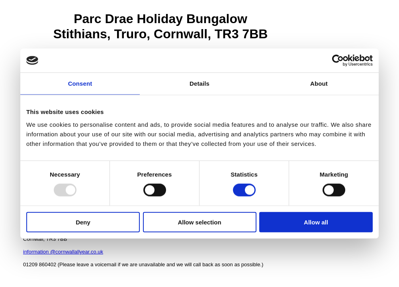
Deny (83, 221)
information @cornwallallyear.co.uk (63, 252)
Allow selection (199, 221)
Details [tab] (199, 83)
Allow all (316, 221)
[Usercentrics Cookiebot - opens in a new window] (338, 61)
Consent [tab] (80, 83)
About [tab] (319, 83)
